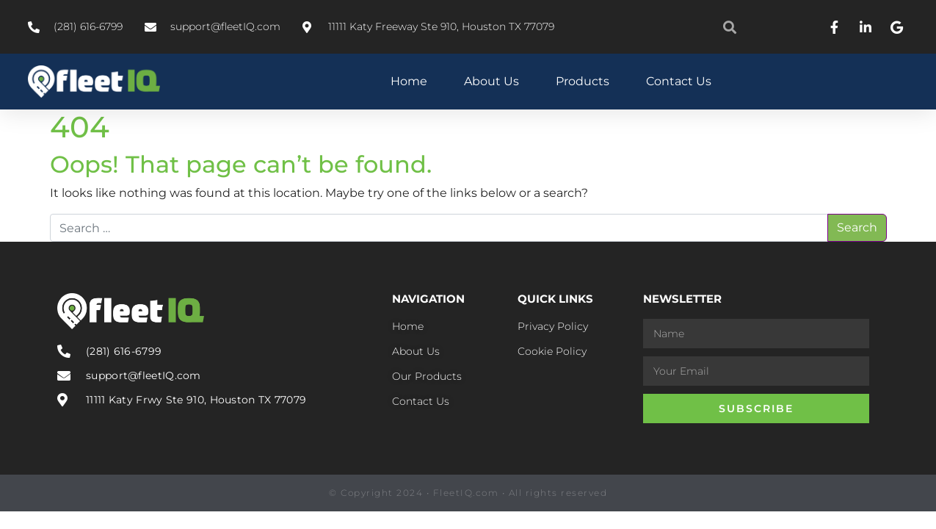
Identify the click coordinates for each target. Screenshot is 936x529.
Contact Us (678, 81)
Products (582, 81)
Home (409, 81)
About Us (491, 81)
